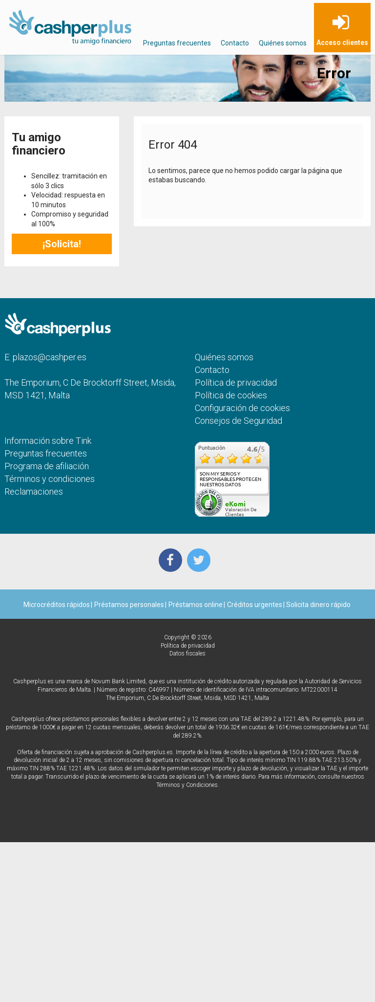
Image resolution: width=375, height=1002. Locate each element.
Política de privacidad (236, 382)
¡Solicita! (61, 244)
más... (259, 490)
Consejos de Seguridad (238, 420)
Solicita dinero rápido (318, 605)
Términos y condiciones (49, 479)
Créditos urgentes (254, 605)
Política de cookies (231, 395)
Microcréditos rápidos (56, 605)
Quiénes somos (283, 43)
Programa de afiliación (46, 466)
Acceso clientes (342, 42)
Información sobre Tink (47, 441)
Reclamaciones (33, 491)
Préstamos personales (129, 605)
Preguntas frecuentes (177, 43)
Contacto (235, 43)
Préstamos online (195, 605)
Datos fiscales (187, 653)
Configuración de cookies (242, 408)
